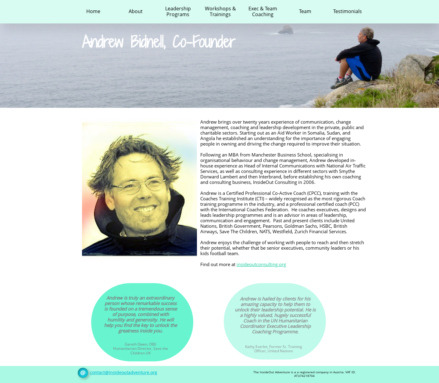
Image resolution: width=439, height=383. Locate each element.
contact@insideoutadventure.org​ (123, 372)
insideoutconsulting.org (261, 264)
